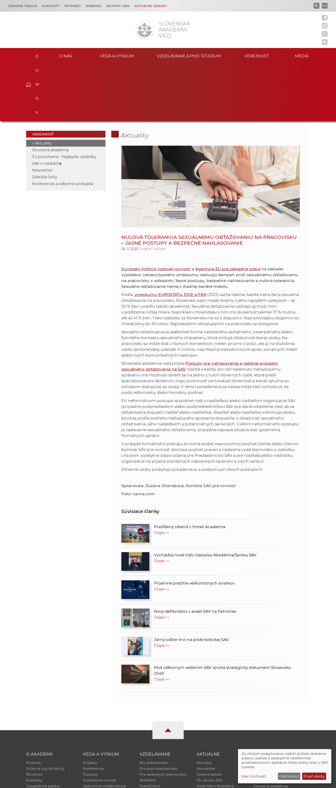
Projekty (90, 705)
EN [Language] (324, 5)
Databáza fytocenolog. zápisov (279, 717)
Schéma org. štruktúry (45, 711)
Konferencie (93, 711)
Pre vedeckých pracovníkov (163, 717)
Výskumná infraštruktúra (104, 729)
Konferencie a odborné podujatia (62, 126)
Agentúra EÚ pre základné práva (227, 211)
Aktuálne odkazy (150, 6)
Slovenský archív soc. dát (274, 711)
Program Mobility (155, 735)
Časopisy (90, 717)
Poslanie (33, 705)
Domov (35, 55)
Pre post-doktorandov (158, 711)
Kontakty (51, 6)
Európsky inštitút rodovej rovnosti (156, 211)
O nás (65, 55)
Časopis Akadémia (269, 723)
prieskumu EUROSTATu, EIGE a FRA (170, 236)
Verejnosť (256, 55)
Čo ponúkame (208, 735)
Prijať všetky (314, 776)
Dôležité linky (44, 119)
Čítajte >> (161, 475)
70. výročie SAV (209, 723)
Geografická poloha (43, 729)
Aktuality (43, 85)
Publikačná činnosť (99, 723)
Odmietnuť (289, 776)
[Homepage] (144, 30)
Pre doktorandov (154, 705)
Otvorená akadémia (50, 92)
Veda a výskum (116, 55)
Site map (237, 782)
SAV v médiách (46, 105)
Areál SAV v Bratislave (215, 729)
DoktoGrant (150, 729)
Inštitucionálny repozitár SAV (278, 705)
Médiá (303, 55)
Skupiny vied (118, 6)
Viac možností (254, 776)
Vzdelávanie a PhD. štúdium (188, 55)
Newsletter (42, 112)
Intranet (72, 6)
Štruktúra (34, 717)
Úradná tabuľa (208, 717)
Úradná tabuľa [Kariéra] (22, 6)
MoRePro (148, 723)
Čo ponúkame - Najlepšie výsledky (64, 99)
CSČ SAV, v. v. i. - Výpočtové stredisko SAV (96, 782)
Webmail (94, 6)
